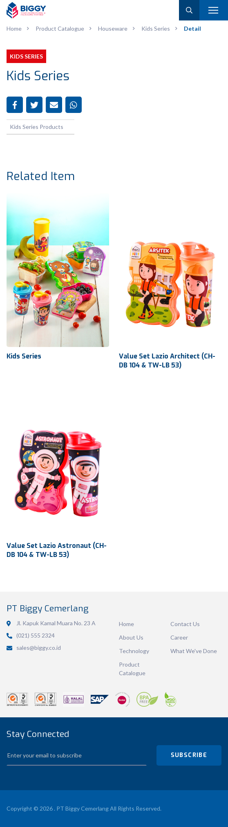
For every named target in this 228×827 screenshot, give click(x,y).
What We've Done (193, 650)
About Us (131, 637)
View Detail (58, 270)
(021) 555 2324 (35, 635)
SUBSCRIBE (189, 755)
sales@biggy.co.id (38, 647)
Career (179, 637)
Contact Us (185, 623)
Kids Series (24, 356)
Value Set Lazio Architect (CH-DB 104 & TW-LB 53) (167, 360)
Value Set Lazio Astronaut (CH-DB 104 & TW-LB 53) (57, 550)
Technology (134, 650)
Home (126, 623)
